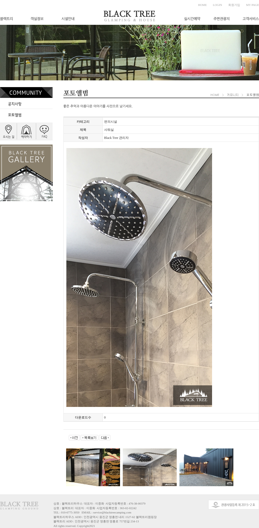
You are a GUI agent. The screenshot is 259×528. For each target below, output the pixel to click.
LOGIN (217, 4)
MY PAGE (252, 4)
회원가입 (234, 4)
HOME (202, 4)
